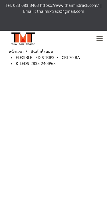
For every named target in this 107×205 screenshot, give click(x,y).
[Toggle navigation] (99, 38)
